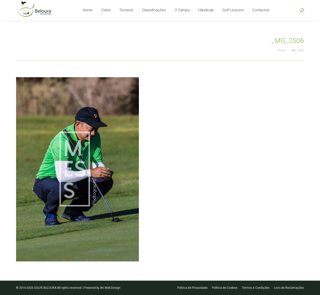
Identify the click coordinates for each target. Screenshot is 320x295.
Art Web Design (110, 287)
